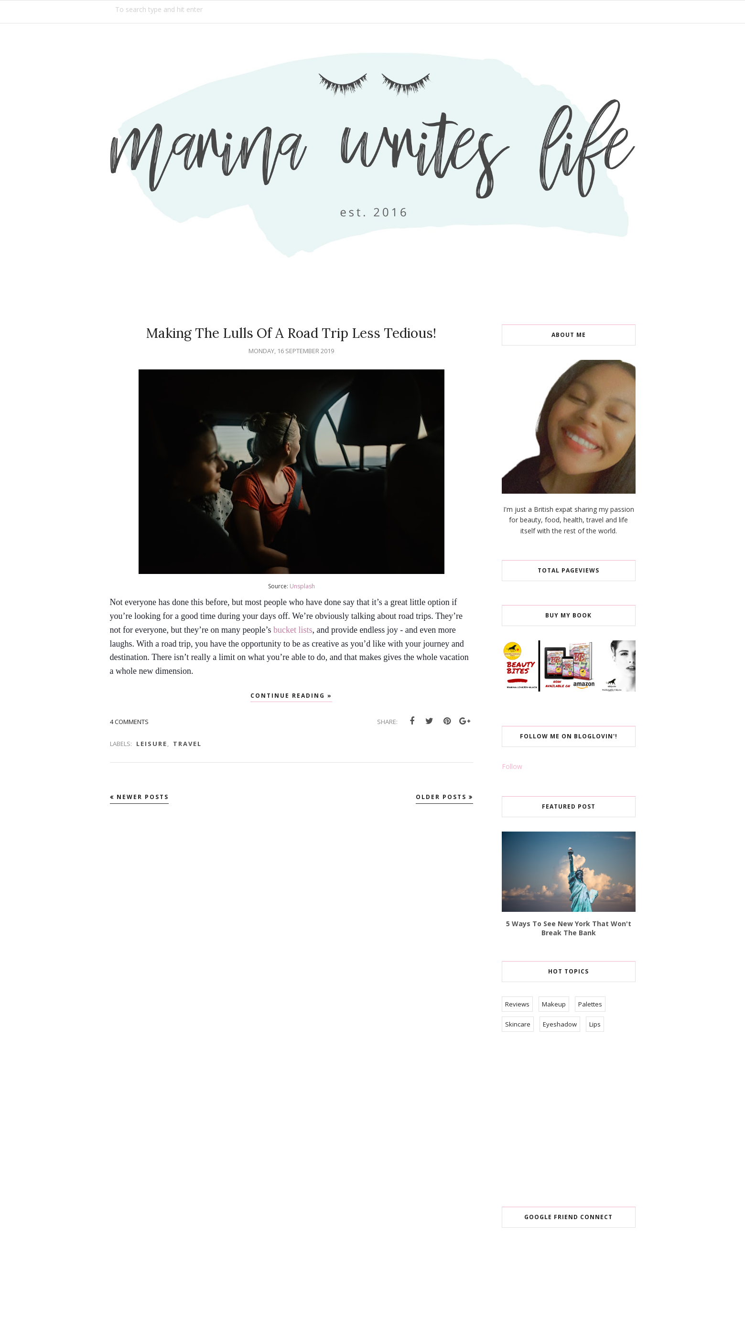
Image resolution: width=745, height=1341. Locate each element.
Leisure (151, 743)
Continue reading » (291, 696)
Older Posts (441, 797)
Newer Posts (143, 797)
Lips (595, 1024)
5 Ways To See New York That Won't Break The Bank (568, 928)
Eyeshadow (560, 1024)
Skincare (517, 1024)
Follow (512, 766)
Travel (187, 743)
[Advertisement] (573, 1120)
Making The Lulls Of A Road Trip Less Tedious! (291, 333)
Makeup (554, 1004)
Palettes (590, 1004)
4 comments (129, 721)
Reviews (517, 1004)
